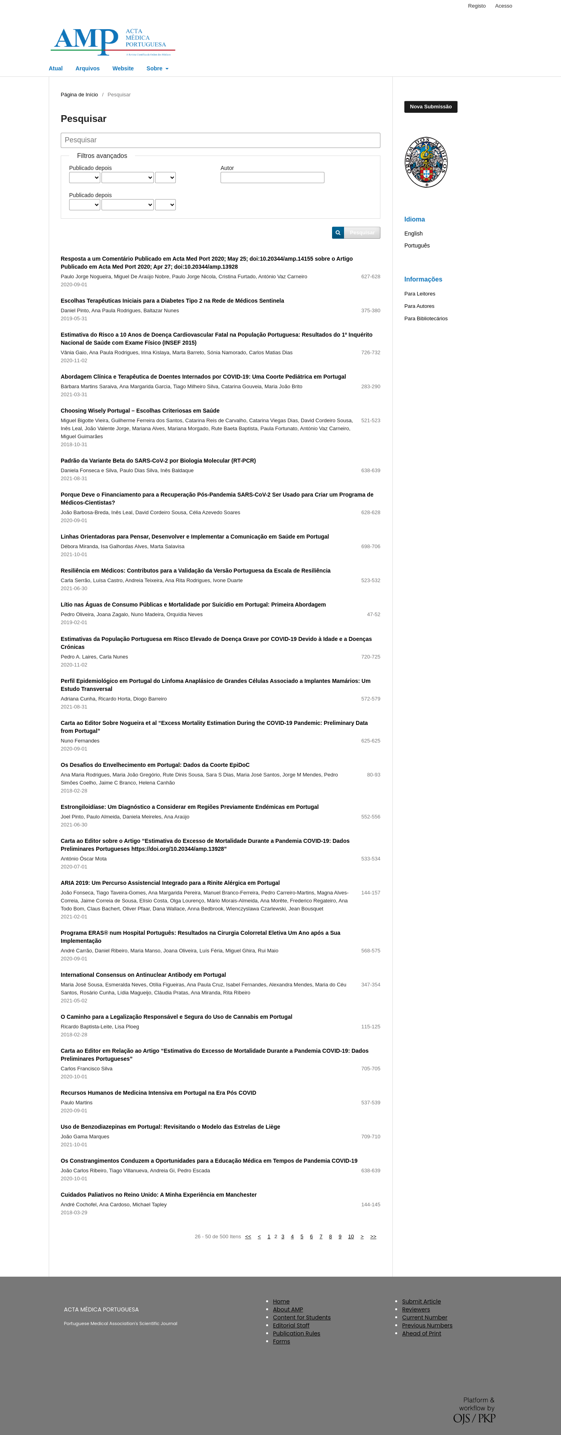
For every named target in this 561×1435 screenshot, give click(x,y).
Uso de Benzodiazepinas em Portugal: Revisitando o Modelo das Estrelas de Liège (170, 1127)
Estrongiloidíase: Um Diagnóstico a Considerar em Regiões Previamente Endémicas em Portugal (190, 807)
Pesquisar (362, 233)
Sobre (155, 68)
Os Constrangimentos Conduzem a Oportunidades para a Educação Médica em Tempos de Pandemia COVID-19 (209, 1161)
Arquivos (88, 68)
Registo (477, 6)
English (413, 233)
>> (373, 1236)
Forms (281, 1341)
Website (122, 68)
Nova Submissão (431, 107)
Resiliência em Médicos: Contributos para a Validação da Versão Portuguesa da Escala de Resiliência (195, 570)
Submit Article (421, 1301)
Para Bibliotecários (426, 318)
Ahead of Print (421, 1333)
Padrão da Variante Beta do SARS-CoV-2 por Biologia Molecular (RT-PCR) (158, 460)
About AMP (288, 1309)
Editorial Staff (291, 1325)
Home (281, 1301)
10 (351, 1236)
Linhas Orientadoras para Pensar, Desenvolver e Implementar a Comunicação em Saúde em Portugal (195, 536)
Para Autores (419, 306)
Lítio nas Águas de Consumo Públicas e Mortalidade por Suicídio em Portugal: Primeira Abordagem (193, 604)
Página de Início (79, 95)
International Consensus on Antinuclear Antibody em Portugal (143, 975)
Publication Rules (296, 1333)
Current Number (424, 1317)
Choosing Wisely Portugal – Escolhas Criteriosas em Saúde (140, 410)
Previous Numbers (427, 1325)
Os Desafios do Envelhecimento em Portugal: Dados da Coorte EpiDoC (155, 765)
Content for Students (302, 1317)
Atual (56, 68)
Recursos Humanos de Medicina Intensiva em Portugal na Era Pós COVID (158, 1093)
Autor (227, 168)
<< (248, 1236)
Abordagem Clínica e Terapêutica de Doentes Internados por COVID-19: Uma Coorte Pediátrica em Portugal (203, 376)
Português (417, 245)
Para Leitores (419, 294)
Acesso (503, 6)
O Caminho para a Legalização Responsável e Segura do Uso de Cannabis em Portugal (176, 1017)
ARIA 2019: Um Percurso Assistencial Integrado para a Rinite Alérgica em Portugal (170, 883)
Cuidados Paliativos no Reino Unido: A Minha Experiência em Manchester (159, 1195)
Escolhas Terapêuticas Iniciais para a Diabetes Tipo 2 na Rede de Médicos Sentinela (172, 300)
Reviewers (416, 1309)
